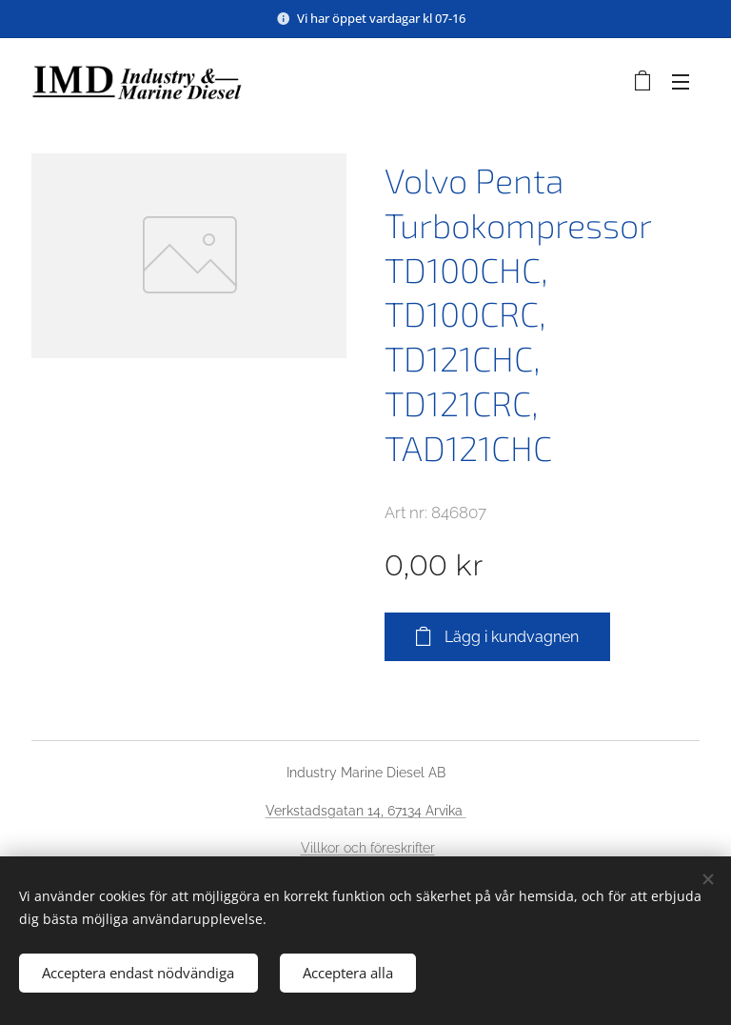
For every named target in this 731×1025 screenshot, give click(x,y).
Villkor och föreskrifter (368, 847)
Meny (680, 82)
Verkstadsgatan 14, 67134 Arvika (366, 810)
